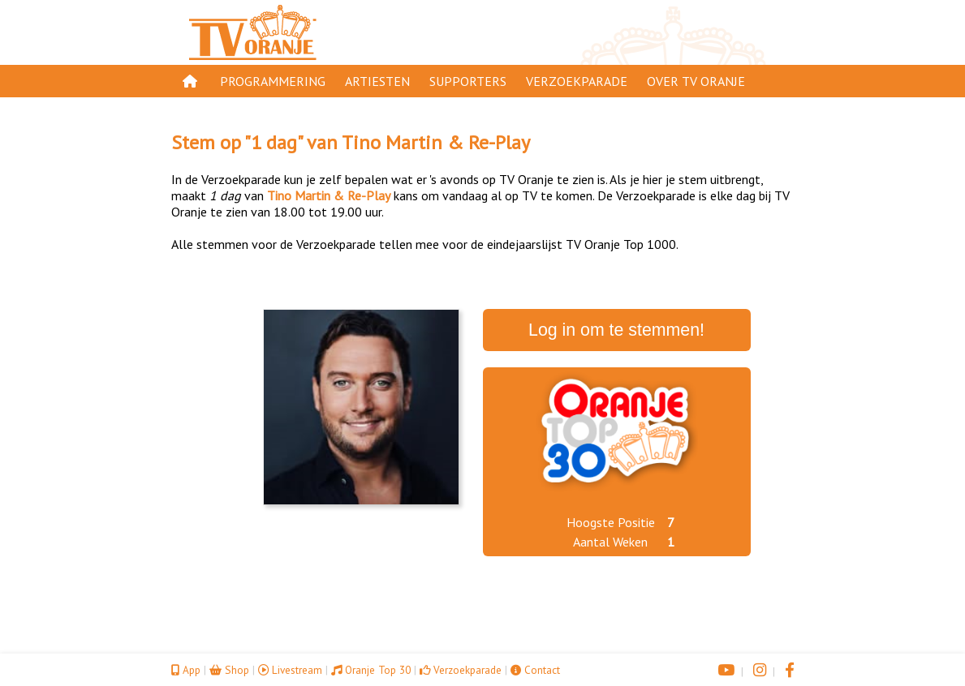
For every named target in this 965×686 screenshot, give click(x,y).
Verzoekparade (576, 81)
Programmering (272, 81)
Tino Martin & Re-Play (436, 142)
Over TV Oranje (696, 81)
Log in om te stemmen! (616, 330)
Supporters (467, 81)
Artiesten (377, 81)
